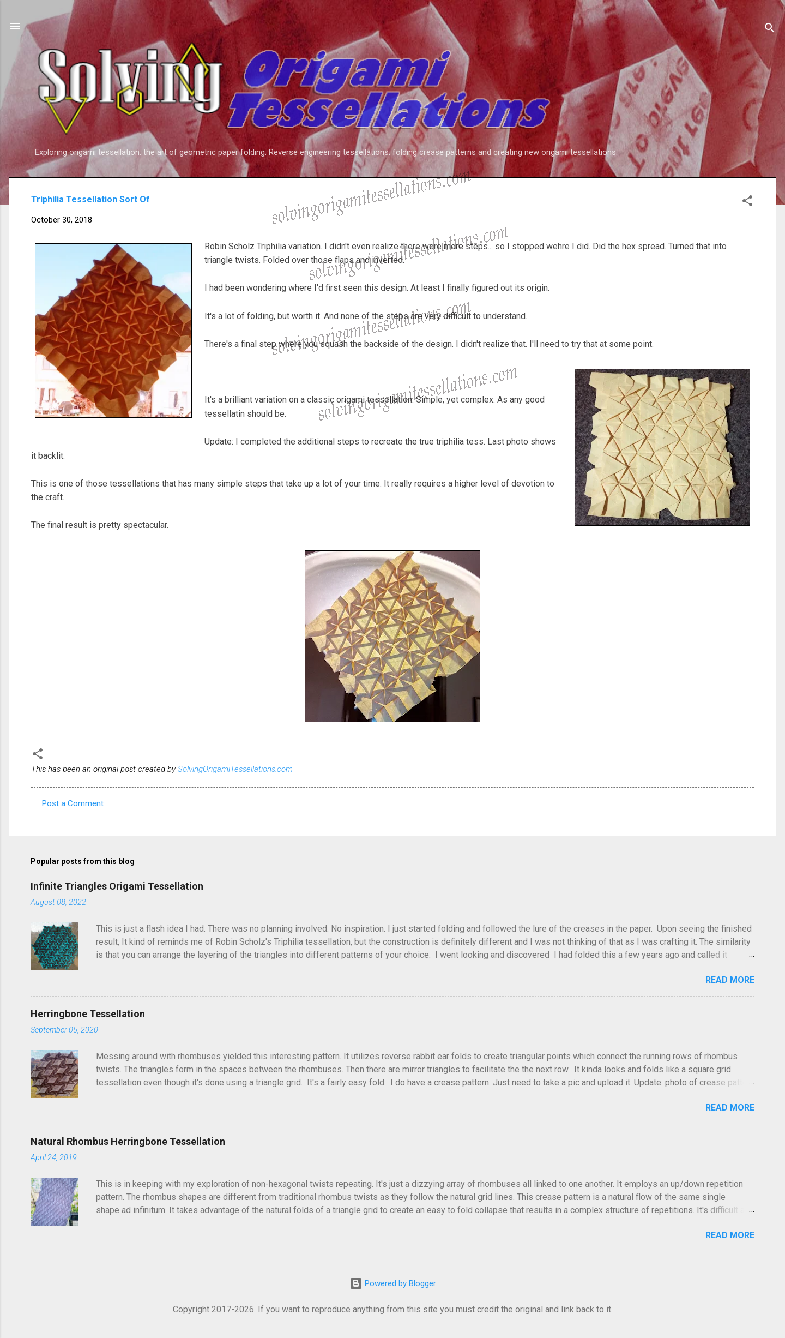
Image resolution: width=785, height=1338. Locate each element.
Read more (729, 980)
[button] (747, 202)
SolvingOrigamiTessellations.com (235, 769)
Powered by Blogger (392, 1283)
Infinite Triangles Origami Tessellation (117, 886)
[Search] (769, 29)
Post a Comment (73, 803)
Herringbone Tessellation (88, 1013)
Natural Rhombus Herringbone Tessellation (128, 1141)
